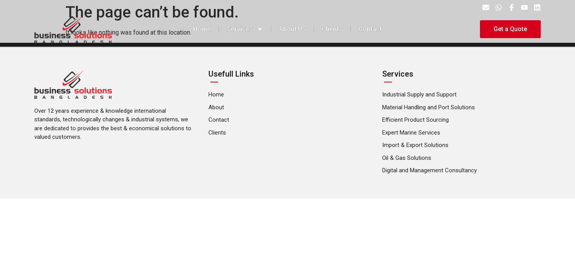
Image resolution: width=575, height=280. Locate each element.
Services (245, 29)
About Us (292, 29)
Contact (370, 29)
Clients (332, 29)
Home (202, 29)
